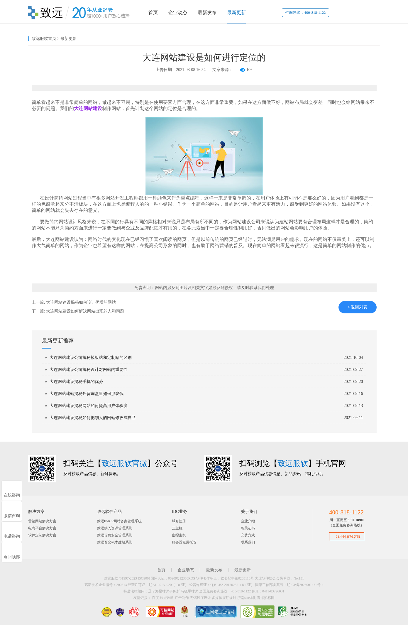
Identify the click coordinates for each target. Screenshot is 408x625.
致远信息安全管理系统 (114, 535)
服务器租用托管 (184, 542)
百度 (155, 598)
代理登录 (366, 12)
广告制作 (182, 598)
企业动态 (177, 12)
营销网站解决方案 (42, 521)
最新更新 (236, 12)
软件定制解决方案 (42, 535)
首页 (153, 12)
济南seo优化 (246, 598)
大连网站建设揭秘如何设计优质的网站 (81, 302)
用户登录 (342, 12)
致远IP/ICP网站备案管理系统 (119, 521)
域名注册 (179, 521)
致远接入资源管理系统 (114, 528)
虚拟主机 (179, 535)
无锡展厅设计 (200, 598)
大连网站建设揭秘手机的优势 (76, 381)
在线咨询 (12, 495)
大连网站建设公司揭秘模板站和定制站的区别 (91, 357)
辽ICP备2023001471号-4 (305, 585)
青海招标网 (266, 598)
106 (249, 69)
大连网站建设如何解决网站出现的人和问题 (85, 311)
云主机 (177, 528)
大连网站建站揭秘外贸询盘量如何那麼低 (86, 393)
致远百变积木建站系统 (114, 542)
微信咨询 (12, 515)
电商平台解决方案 (42, 528)
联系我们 (248, 542)
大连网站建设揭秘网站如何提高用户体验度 (89, 405)
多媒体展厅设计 (224, 598)
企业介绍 (248, 521)
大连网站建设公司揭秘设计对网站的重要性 (89, 369)
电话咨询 (12, 536)
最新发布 (207, 12)
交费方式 (248, 535)
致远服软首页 (44, 38)
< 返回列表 (357, 307)
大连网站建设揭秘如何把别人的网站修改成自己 (93, 417)
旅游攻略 (167, 598)
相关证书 (248, 528)
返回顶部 (12, 557)
